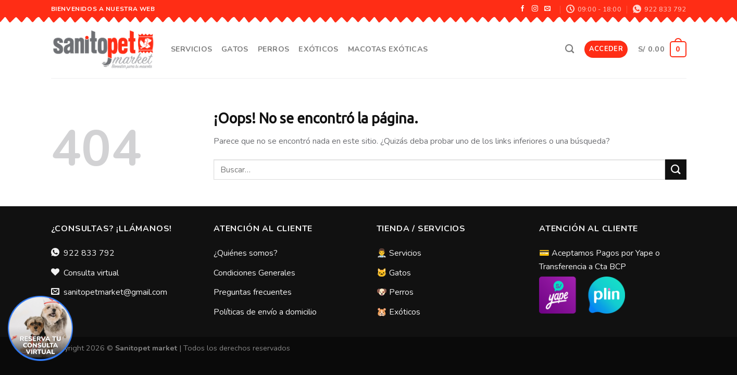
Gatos (234, 49)
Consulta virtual (91, 273)
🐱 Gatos (394, 273)
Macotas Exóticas (388, 49)
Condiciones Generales (254, 273)
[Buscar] (569, 49)
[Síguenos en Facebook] (522, 8)
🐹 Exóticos (398, 312)
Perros (274, 49)
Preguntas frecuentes (253, 292)
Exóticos (318, 49)
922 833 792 (89, 253)
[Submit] (675, 169)
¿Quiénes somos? (246, 253)
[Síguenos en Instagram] (535, 8)
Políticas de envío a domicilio (265, 312)
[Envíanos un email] (547, 8)
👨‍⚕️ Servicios (399, 253)
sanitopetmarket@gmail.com (115, 292)
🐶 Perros (395, 292)
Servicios (192, 49)
